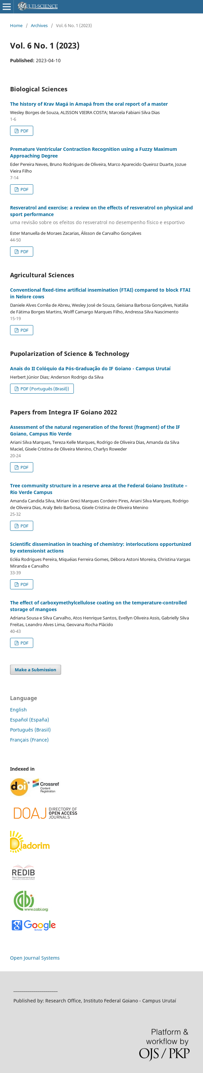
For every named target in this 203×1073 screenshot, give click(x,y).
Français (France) (29, 740)
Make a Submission (35, 670)
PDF (24, 131)
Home (16, 25)
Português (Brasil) (30, 729)
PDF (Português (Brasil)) (44, 389)
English (18, 709)
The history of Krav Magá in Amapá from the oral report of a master (89, 104)
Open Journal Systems (35, 958)
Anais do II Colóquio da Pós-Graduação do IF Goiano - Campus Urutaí (90, 368)
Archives (39, 25)
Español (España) (29, 719)
